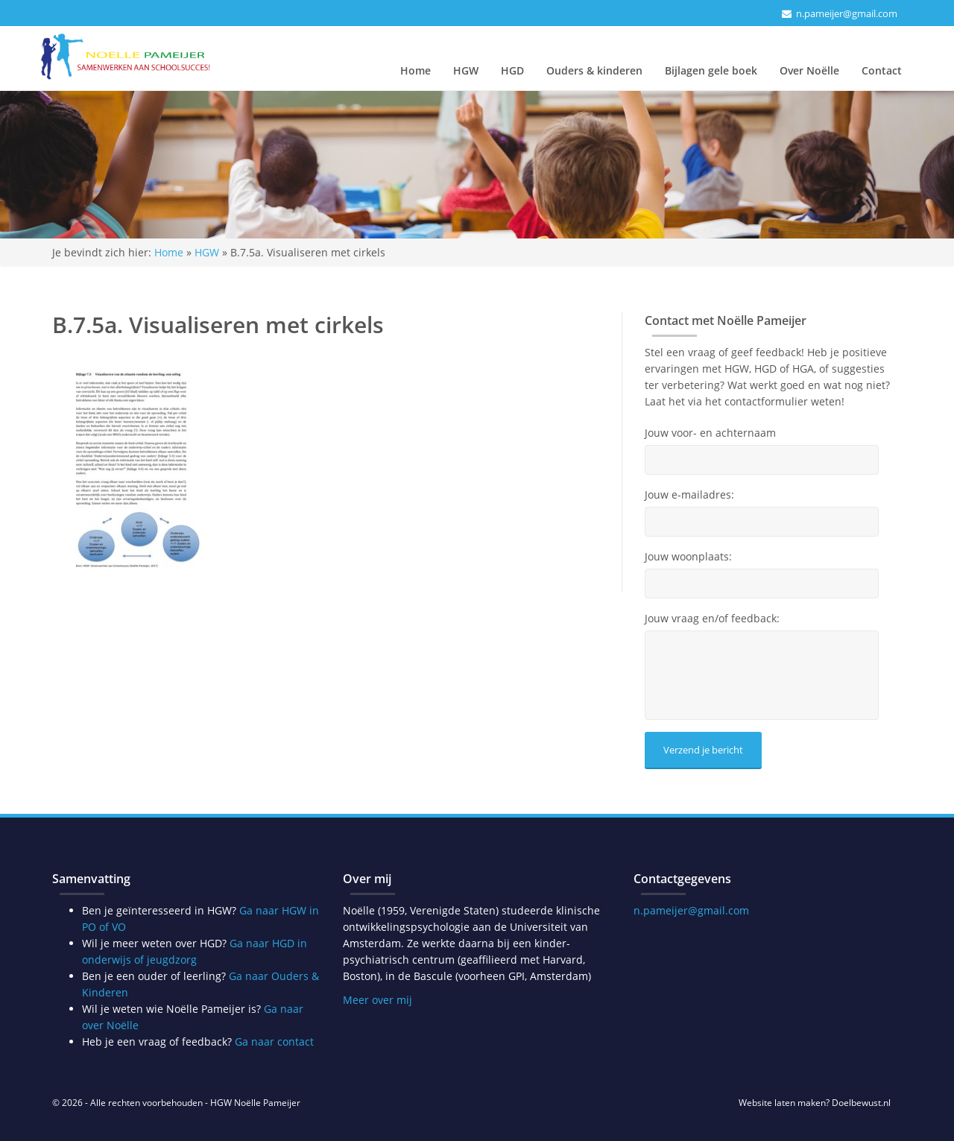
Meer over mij (377, 1000)
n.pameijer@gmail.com (846, 13)
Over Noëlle (809, 70)
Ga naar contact (274, 1041)
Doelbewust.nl (861, 1102)
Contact (882, 70)
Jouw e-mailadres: (689, 495)
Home (415, 70)
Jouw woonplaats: (688, 556)
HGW (465, 70)
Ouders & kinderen (594, 70)
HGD (512, 70)
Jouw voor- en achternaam (710, 433)
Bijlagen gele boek (711, 70)
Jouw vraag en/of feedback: (712, 618)
